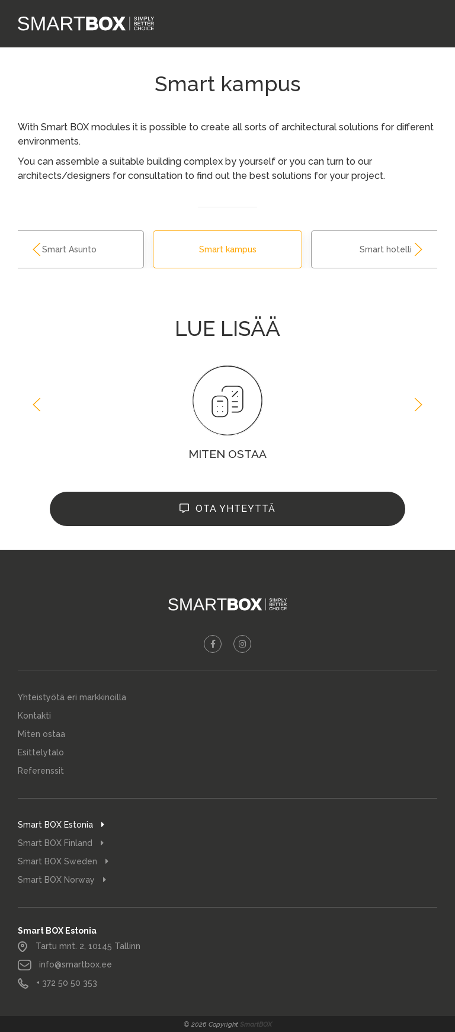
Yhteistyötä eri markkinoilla (72, 697)
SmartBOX (256, 1024)
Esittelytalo (41, 752)
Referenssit (41, 770)
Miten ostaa (41, 734)
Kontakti (34, 715)
